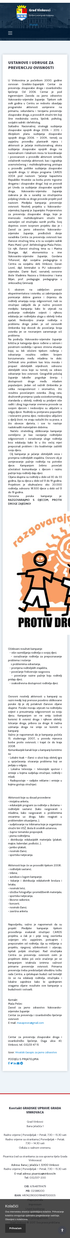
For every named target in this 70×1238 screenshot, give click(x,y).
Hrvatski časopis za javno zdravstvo (36, 1052)
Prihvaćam (15, 1228)
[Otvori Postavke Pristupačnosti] (62, 1230)
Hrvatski (33, 24)
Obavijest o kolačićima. (16, 1219)
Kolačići (11, 1206)
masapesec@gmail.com (30, 1022)
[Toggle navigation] (10, 33)
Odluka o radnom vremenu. (35, 1147)
